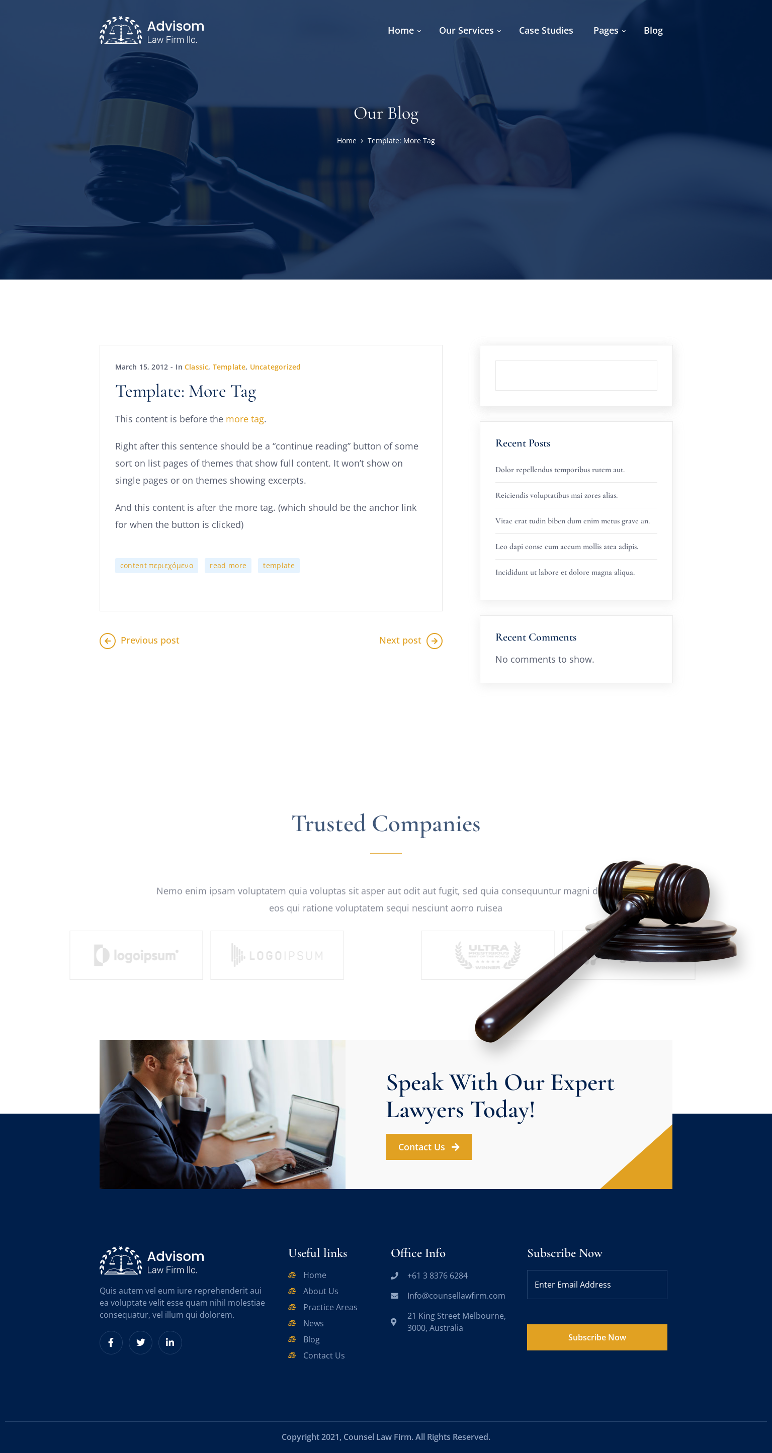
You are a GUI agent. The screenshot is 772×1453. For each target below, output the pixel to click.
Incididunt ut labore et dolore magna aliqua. (565, 572)
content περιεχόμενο (157, 565)
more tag (245, 419)
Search (657, 360)
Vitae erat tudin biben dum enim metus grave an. (572, 521)
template (279, 565)
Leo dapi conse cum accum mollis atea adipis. (566, 546)
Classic (196, 367)
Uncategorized (275, 367)
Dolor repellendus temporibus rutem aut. (560, 470)
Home (347, 140)
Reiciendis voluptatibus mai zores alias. (556, 495)
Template (229, 367)
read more (228, 565)
